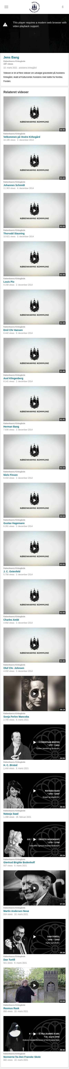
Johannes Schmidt (14, 185)
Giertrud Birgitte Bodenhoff (19, 862)
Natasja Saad (10, 813)
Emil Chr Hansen (13, 330)
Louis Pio (8, 281)
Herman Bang (11, 426)
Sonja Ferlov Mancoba (16, 716)
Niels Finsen (10, 475)
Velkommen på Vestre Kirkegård (21, 137)
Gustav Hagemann (14, 523)
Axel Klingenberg (13, 378)
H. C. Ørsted (10, 765)
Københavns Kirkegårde (14, 61)
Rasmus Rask (11, 1008)
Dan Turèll (9, 959)
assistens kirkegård (27, 68)
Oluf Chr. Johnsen (13, 668)
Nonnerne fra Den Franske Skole (22, 1057)
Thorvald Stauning (14, 233)
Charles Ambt (11, 619)
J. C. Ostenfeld (11, 571)
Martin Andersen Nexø (16, 911)
